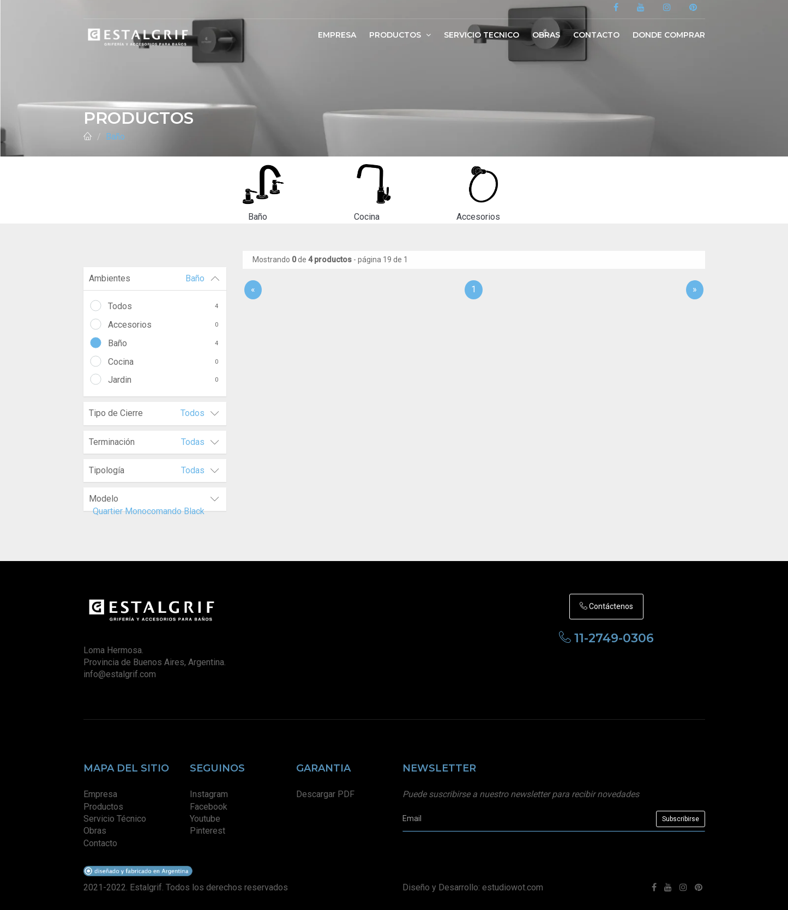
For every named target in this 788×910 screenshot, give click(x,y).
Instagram (209, 794)
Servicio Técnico (114, 818)
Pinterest (207, 830)
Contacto (596, 35)
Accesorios (163, 325)
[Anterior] (253, 281)
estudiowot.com (512, 887)
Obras (546, 35)
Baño (115, 136)
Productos (400, 35)
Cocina (163, 362)
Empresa (337, 35)
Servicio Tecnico (481, 35)
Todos (163, 306)
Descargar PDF (325, 794)
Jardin (163, 380)
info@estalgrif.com (119, 674)
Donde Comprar (669, 35)
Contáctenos (606, 606)
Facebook (208, 806)
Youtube (205, 818)
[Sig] (694, 281)
